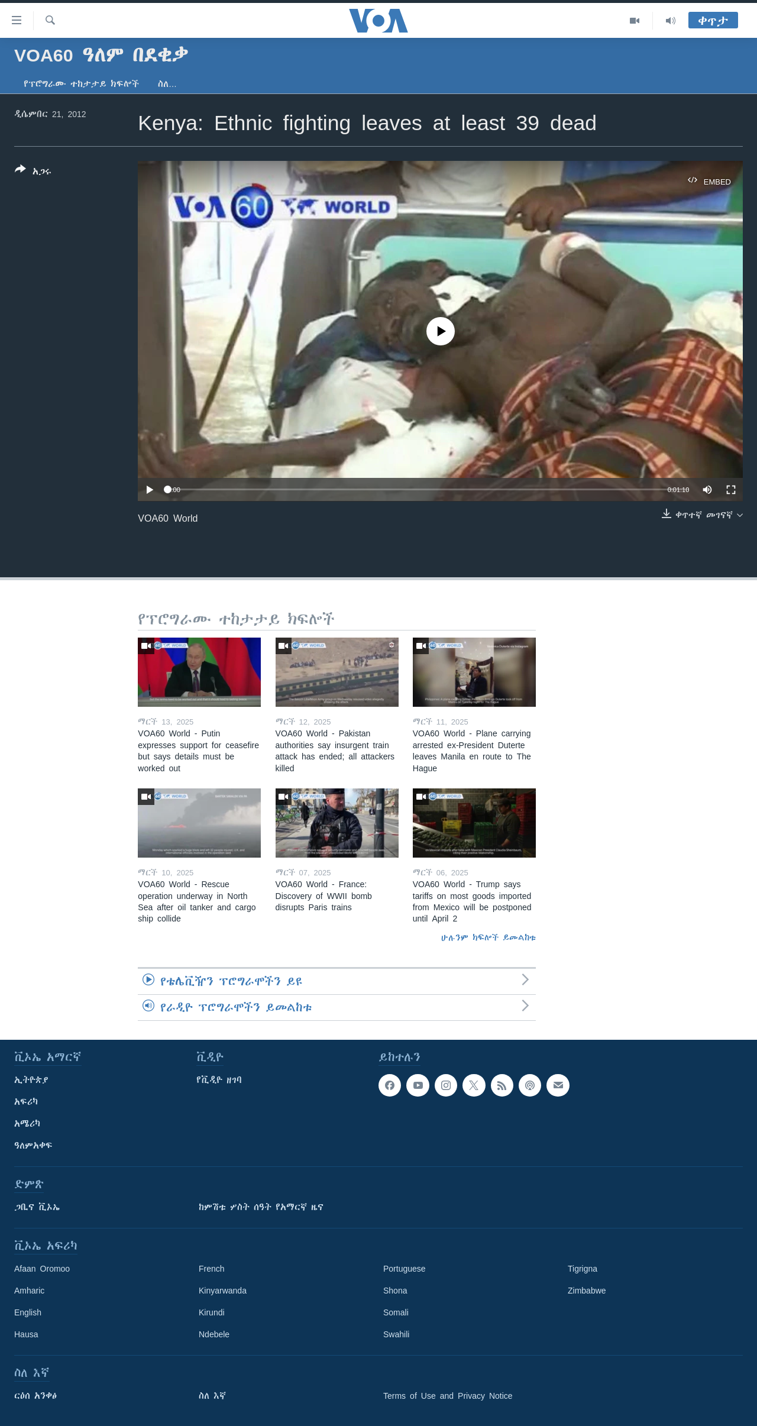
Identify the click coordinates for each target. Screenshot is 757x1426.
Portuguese (404, 1268)
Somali (396, 1312)
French (212, 1268)
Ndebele (214, 1334)
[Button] (33, 173)
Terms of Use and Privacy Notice (448, 1396)
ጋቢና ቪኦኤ (37, 1207)
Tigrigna (582, 1268)
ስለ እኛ (212, 1396)
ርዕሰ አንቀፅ (35, 1396)
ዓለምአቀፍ (33, 1145)
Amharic (29, 1290)
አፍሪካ (26, 1102)
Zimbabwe (587, 1290)
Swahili (396, 1334)
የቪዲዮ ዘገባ (219, 1080)
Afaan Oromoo (42, 1268)
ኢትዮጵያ (31, 1080)
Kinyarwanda (223, 1290)
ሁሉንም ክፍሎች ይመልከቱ (488, 937)
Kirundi (212, 1312)
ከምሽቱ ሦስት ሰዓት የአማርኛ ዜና (261, 1207)
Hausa (26, 1334)
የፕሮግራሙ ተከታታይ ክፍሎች (81, 84)
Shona (395, 1290)
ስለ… (167, 84)
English (27, 1312)
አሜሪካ (27, 1123)
